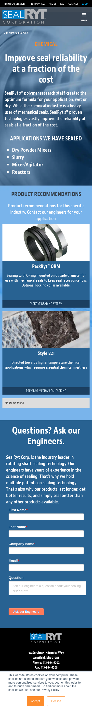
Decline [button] (56, 701)
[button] (84, 17)
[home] (23, 16)
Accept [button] (35, 701)
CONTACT (73, 4)
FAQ (62, 4)
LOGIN (85, 4)
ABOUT (52, 4)
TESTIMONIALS (37, 4)
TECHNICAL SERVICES (15, 4)
